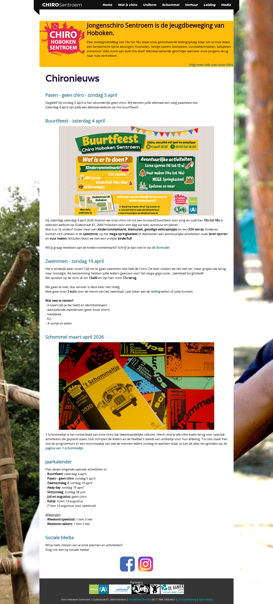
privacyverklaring (187, 599)
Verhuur (191, 5)
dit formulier (160, 247)
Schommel (170, 5)
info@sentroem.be (139, 599)
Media (226, 5)
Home (107, 5)
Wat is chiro (127, 5)
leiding (155, 291)
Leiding (209, 5)
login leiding (205, 599)
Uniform (149, 5)
